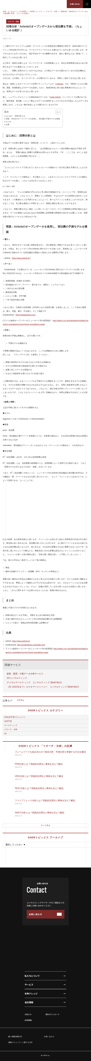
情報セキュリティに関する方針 (20, 1042)
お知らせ (28, 1014)
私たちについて (32, 975)
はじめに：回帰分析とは (15, 116)
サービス (29, 984)
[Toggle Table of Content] (57, 112)
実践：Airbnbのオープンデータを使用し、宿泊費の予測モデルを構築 (33, 119)
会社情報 (29, 1002)
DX (5, 733)
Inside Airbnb (55, 97)
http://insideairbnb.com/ (25, 315)
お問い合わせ (75, 4)
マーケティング (10, 725)
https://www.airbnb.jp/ (21, 258)
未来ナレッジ (31, 993)
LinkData (59, 84)
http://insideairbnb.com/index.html (31, 645)
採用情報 (28, 1020)
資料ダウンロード (53, 1014)
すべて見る (45, 825)
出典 (7, 125)
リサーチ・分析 (13, 22)
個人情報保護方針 (15, 1036)
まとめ (8, 122)
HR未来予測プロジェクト (15, 717)
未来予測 (8, 721)
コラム (21, 700)
